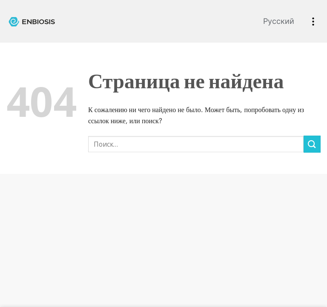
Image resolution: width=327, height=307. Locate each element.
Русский (278, 21)
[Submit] (312, 144)
